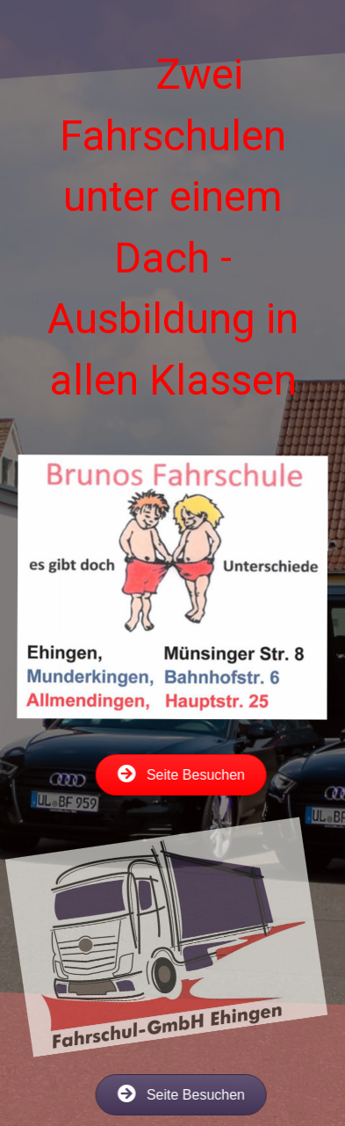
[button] (164, 774)
